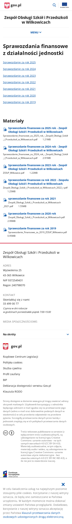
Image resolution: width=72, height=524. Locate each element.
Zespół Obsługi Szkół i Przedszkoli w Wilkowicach (36, 20)
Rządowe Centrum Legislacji (20, 356)
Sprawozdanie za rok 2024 (19, 69)
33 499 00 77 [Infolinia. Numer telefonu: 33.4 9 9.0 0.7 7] (11, 303)
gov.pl (12, 346)
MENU (36, 32)
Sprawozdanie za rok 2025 (19, 62)
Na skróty (9, 334)
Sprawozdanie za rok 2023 (19, 75)
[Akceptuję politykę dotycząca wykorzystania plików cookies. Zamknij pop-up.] (63, 484)
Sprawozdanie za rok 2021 (19, 89)
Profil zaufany (11, 374)
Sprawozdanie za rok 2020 (19, 95)
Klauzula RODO (12, 391)
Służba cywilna (12, 368)
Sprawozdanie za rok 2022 (19, 82)
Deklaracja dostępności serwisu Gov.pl (27, 385)
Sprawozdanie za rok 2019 (19, 102)
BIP (5, 380)
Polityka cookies (12, 362)
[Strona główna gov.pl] (12, 6)
